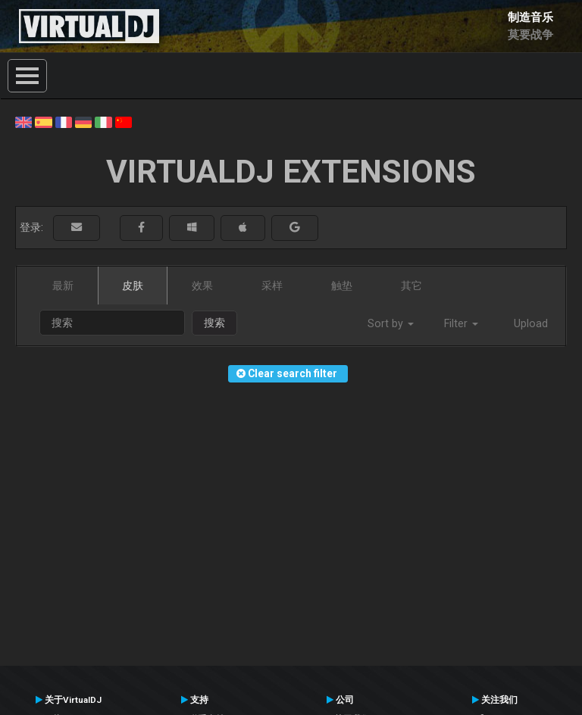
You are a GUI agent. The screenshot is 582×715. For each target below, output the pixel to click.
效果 (202, 285)
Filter (461, 323)
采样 (272, 285)
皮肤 (132, 285)
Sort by (391, 323)
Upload (531, 323)
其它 (411, 285)
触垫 (341, 285)
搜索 (214, 323)
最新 (63, 285)
